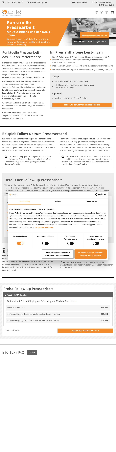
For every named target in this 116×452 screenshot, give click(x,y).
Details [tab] (58, 201)
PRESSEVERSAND (79, 2)
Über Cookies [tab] (91, 201)
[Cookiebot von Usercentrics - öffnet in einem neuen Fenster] (97, 195)
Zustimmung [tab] (24, 201)
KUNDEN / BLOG (106, 5)
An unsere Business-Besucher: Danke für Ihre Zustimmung (90, 254)
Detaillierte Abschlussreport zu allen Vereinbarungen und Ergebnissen (82, 69)
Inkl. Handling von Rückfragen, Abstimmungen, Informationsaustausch (74, 86)
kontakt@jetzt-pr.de (38, 2)
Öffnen (32, 353)
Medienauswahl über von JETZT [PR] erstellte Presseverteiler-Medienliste (82, 66)
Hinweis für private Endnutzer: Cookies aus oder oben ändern (57, 254)
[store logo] (11, 13)
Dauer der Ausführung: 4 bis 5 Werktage (71, 81)
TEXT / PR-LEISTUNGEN (102, 2)
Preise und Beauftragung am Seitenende (82, 105)
